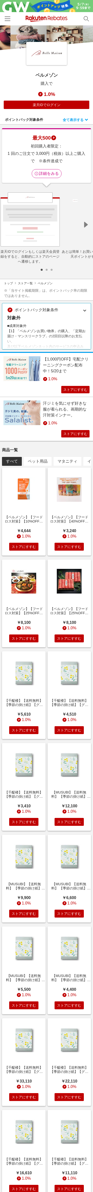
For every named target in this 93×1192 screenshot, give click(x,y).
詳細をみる (46, 173)
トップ (8, 283)
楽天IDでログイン (47, 105)
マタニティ (67, 461)
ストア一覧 (25, 283)
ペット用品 (38, 461)
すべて (12, 461)
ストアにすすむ (75, 390)
